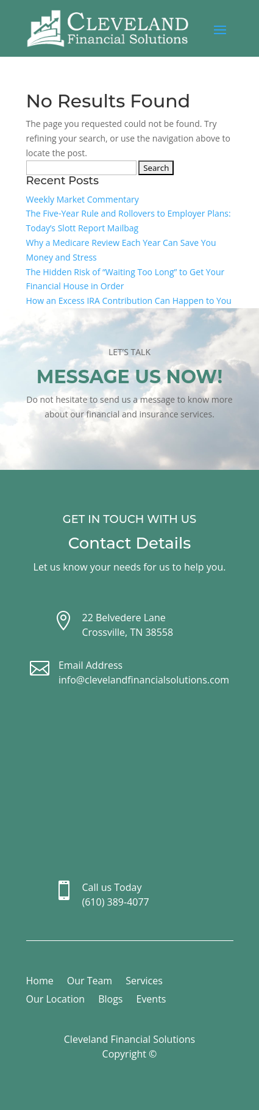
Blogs (110, 1000)
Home (40, 981)
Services (144, 981)
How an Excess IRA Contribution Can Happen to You (129, 300)
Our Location (55, 1000)
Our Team (89, 981)
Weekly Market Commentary (82, 199)
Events (151, 1000)
